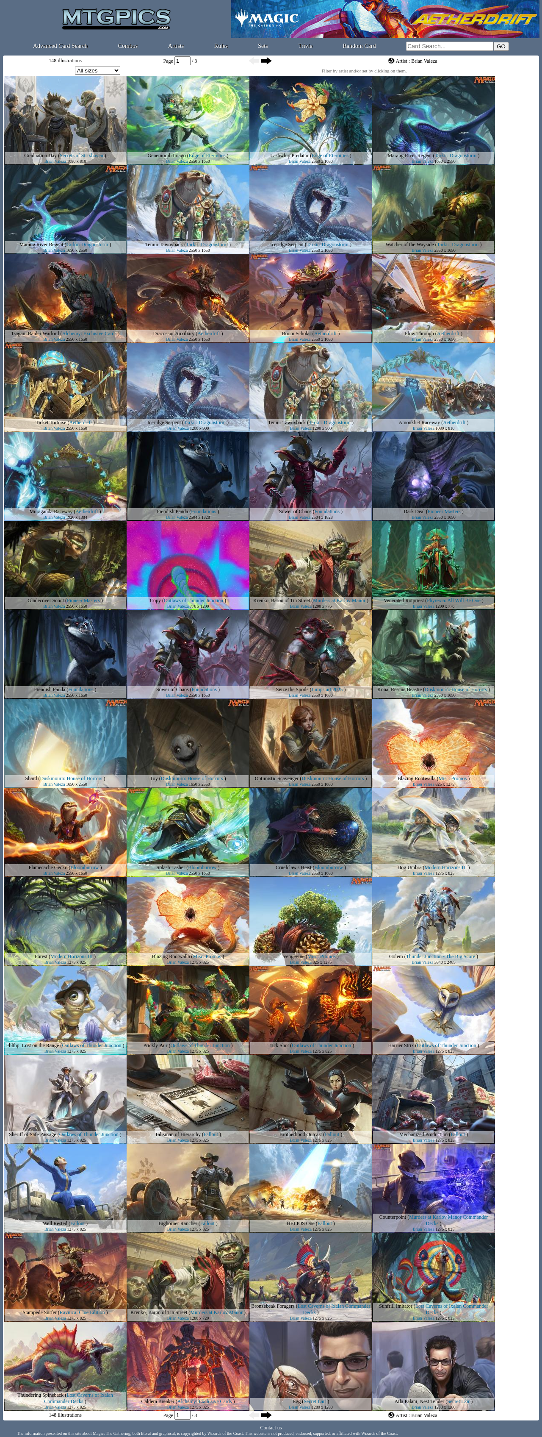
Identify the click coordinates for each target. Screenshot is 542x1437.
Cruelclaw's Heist (293, 867)
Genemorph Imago (167, 155)
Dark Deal (414, 511)
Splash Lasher (171, 867)
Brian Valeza (55, 161)
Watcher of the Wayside (410, 244)
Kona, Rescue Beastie (399, 689)
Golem (396, 956)
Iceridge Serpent (287, 244)
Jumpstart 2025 (327, 689)
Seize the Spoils (292, 689)
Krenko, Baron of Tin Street (281, 600)
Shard (31, 778)
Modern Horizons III (446, 867)
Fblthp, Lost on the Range (32, 1045)
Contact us (271, 1428)
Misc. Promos (452, 778)
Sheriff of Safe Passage (32, 1134)
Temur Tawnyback (164, 244)
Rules (221, 46)
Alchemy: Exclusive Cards (89, 333)
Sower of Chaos (295, 511)
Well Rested (55, 1223)
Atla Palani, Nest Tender (420, 1401)
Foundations (203, 511)
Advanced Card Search (60, 46)
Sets (263, 46)
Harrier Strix (401, 1045)
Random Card (359, 46)
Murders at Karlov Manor (339, 600)
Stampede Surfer (40, 1312)
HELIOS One (301, 1223)
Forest (41, 956)
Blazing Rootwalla (417, 778)
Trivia (305, 46)
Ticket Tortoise (51, 422)
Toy (154, 778)
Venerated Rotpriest (404, 600)
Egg (297, 1401)
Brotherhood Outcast (300, 1134)
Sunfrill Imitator (395, 1306)
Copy (155, 600)
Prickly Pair (155, 1045)
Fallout (211, 1134)
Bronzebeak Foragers (272, 1306)
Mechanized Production (423, 1134)
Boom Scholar (296, 333)
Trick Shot (278, 1045)
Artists (176, 46)
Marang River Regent (410, 155)
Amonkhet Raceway (419, 422)
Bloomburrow (84, 867)
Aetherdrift (208, 333)
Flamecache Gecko (48, 867)
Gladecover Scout (46, 600)
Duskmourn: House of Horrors (456, 689)
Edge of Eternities (207, 155)
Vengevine (293, 956)
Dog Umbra (410, 867)
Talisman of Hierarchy (178, 1134)
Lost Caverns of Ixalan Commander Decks (78, 1398)
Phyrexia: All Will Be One (454, 600)
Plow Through (419, 333)
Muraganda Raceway (51, 511)
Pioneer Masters (444, 511)
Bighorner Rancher (177, 1223)
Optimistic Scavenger (277, 778)
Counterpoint (392, 1217)
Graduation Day (40, 155)
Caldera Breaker (157, 1401)
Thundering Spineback (40, 1395)
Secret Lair (315, 1401)
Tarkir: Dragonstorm (456, 155)
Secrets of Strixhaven (81, 155)
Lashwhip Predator (289, 155)
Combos (128, 46)
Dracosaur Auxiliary (174, 333)
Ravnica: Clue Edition (82, 1312)
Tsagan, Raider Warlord (35, 333)
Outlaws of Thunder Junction (193, 600)
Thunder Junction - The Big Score (440, 956)
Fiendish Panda (172, 511)
